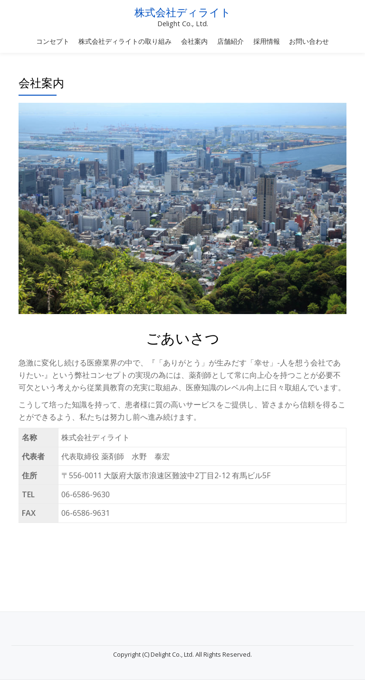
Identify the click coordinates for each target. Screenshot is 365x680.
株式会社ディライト (182, 12)
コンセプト (52, 41)
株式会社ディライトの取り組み (125, 41)
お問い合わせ (309, 41)
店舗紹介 (230, 41)
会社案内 (194, 41)
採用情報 (266, 41)
